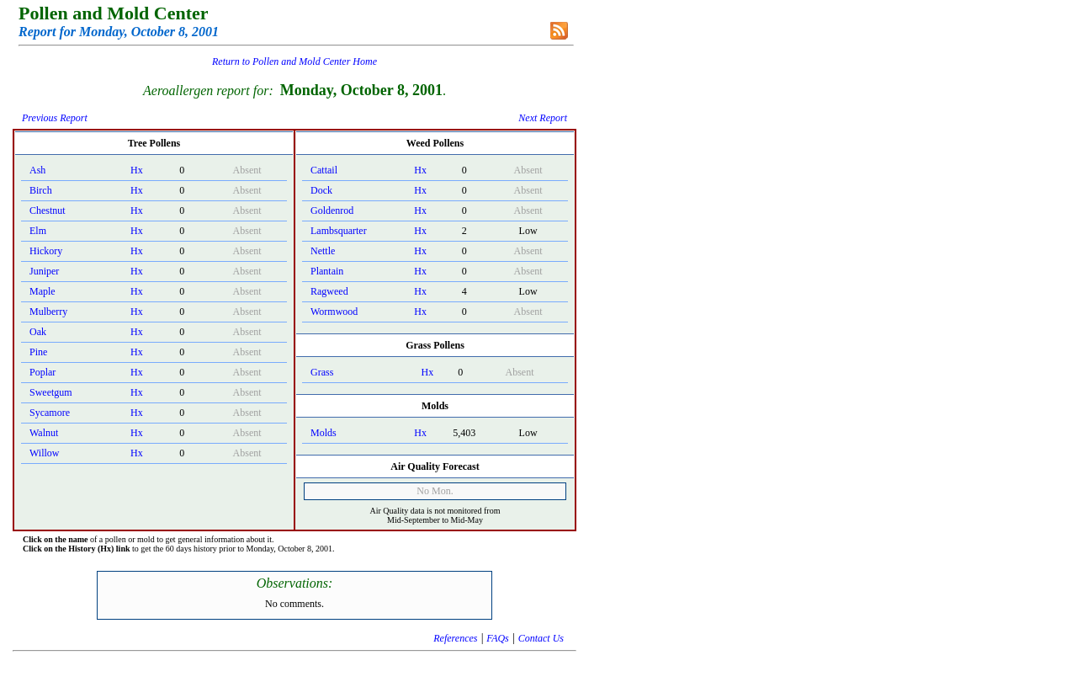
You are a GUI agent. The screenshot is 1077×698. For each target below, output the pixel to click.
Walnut (43, 433)
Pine (38, 352)
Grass (321, 372)
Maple (42, 291)
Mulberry (48, 311)
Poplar (42, 372)
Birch (40, 190)
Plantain (326, 271)
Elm (37, 231)
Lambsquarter (338, 231)
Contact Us (541, 638)
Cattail (323, 170)
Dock (321, 190)
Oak (37, 332)
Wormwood (334, 311)
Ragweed (329, 291)
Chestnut (47, 210)
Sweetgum (50, 392)
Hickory (45, 251)
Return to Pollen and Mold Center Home (294, 61)
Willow (44, 453)
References (455, 638)
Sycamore (49, 412)
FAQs (497, 638)
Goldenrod (331, 210)
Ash (37, 170)
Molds (323, 433)
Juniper (44, 271)
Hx (136, 170)
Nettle (322, 251)
